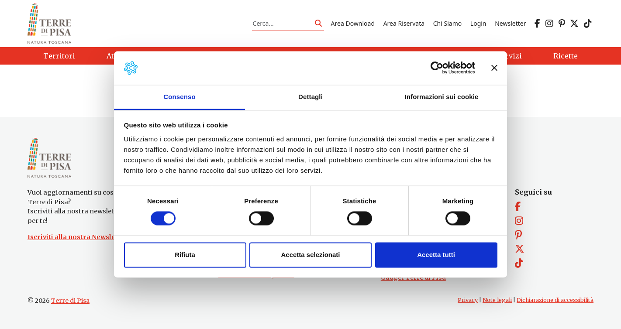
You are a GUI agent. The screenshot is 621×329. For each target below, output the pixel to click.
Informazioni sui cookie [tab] (442, 96)
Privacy (468, 300)
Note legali (497, 300)
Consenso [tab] (179, 96)
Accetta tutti (436, 254)
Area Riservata (403, 23)
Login (478, 23)
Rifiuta (185, 254)
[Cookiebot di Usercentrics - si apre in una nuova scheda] (437, 68)
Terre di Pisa (70, 301)
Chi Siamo (447, 23)
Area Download (353, 23)
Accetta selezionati (310, 254)
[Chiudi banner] (494, 68)
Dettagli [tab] (310, 96)
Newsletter (510, 23)
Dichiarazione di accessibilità (555, 300)
